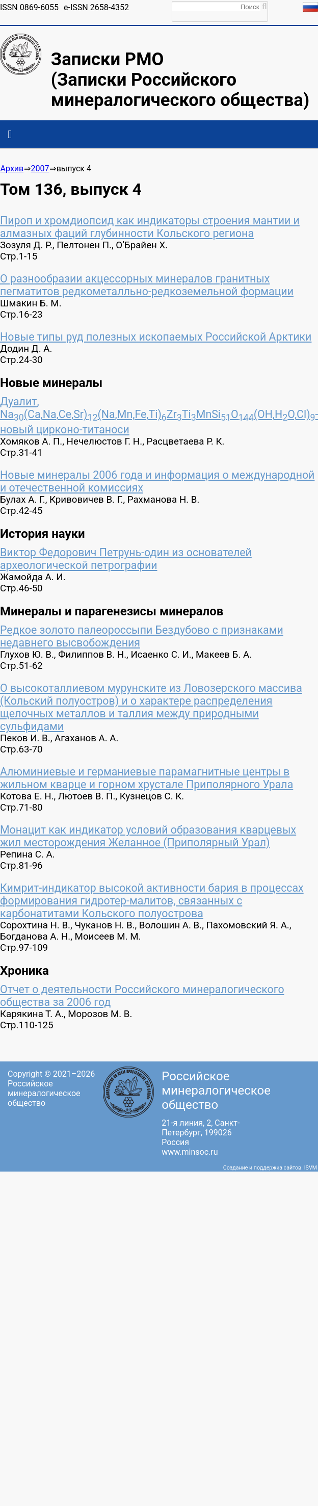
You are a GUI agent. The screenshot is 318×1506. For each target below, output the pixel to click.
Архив (12, 168)
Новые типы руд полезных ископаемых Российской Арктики (155, 336)
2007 (40, 168)
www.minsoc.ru (190, 1152)
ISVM (310, 1167)
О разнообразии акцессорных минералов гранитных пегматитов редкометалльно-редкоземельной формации (147, 285)
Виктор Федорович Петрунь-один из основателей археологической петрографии (126, 559)
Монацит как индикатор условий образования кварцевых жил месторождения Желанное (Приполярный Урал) (148, 836)
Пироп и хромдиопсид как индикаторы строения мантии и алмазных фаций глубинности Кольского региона (150, 227)
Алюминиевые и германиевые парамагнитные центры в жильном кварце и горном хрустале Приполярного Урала (146, 778)
